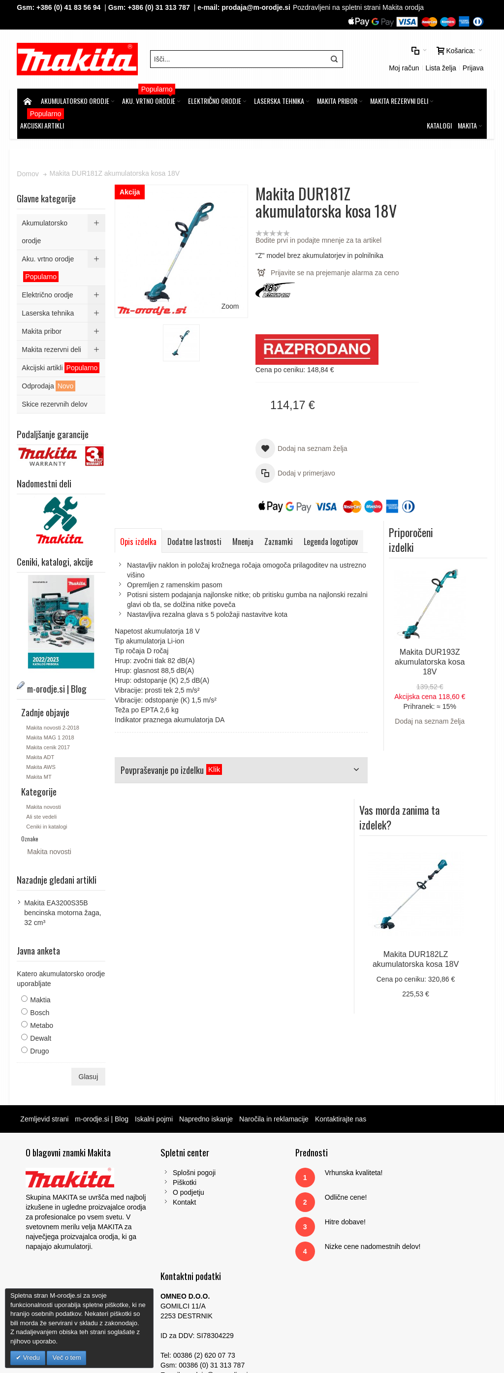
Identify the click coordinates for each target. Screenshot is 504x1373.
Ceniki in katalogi (47, 824)
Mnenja (243, 539)
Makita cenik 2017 (48, 744)
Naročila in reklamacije (274, 1116)
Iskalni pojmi (154, 1116)
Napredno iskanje (206, 1116)
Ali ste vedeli (42, 814)
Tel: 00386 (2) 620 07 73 (409, 1229)
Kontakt (165, 1199)
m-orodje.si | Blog (102, 1116)
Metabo (42, 1022)
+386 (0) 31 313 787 (159, 7)
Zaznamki (279, 539)
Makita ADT (41, 754)
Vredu (30, 1357)
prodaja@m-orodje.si (256, 7)
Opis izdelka (139, 539)
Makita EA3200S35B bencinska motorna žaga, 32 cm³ (63, 910)
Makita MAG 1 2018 (50, 734)
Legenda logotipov (148, 561)
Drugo (40, 1048)
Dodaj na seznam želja (446, 382)
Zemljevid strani (45, 1116)
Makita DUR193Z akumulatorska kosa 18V (445, 323)
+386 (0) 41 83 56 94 (69, 7)
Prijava (472, 66)
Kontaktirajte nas (341, 1116)
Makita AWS (41, 764)
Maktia (41, 997)
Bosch (40, 1010)
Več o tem (66, 1357)
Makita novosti (44, 804)
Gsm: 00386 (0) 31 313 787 (414, 1239)
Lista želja (440, 66)
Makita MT (39, 774)
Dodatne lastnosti (195, 539)
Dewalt (41, 1035)
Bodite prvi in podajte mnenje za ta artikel (305, 238)
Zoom (216, 288)
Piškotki (166, 1179)
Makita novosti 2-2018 (53, 725)
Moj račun (403, 66)
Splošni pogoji (175, 1170)
